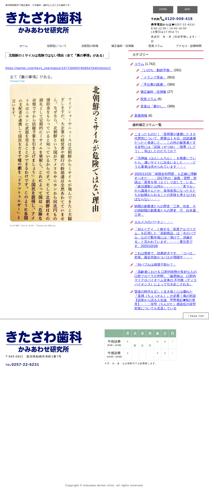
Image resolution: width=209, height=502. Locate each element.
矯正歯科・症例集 (122, 45)
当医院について (56, 45)
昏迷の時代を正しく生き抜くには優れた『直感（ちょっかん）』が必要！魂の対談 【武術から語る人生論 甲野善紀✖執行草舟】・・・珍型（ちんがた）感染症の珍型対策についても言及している (165, 300)
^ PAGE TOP (196, 316)
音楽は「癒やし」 (153, 106)
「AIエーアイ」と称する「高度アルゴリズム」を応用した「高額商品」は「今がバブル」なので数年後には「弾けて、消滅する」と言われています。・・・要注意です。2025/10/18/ (165, 237)
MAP (187, 9)
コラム (139, 64)
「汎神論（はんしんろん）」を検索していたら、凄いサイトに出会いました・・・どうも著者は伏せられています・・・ (165, 162)
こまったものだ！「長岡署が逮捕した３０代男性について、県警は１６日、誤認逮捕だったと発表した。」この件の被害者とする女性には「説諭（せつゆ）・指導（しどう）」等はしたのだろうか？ (165, 142)
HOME (163, 9)
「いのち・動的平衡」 (156, 70)
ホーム (23, 45)
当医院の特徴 (89, 45)
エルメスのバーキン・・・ (153, 222)
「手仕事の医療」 (153, 84)
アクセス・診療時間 (189, 45)
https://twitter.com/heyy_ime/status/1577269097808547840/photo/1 (58, 68)
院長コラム (156, 45)
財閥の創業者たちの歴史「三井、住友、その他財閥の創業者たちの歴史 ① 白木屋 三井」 (166, 210)
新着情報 (140, 115)
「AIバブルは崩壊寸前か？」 (155, 264)
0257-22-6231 (184, 24)
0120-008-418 (179, 19)
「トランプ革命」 (153, 77)
